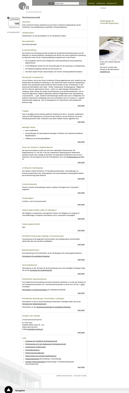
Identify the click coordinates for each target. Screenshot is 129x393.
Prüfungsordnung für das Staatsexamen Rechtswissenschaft (45, 344)
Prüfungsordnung (72, 157)
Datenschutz (112, 3)
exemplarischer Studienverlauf (35, 347)
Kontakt (91, 3)
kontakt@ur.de (105, 72)
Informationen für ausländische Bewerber (36, 256)
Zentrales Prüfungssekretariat (35, 362)
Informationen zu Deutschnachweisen (34, 290)
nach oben (81, 105)
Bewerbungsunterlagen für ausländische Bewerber (54, 307)
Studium (103, 8)
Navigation (20, 390)
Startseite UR (14, 27)
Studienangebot (13, 32)
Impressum (100, 3)
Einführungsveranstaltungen (34, 353)
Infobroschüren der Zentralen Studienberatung (40, 356)
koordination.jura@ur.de (35, 329)
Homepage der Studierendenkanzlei (34, 304)
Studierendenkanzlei (32, 359)
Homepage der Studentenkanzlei (41, 270)
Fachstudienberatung (32, 350)
